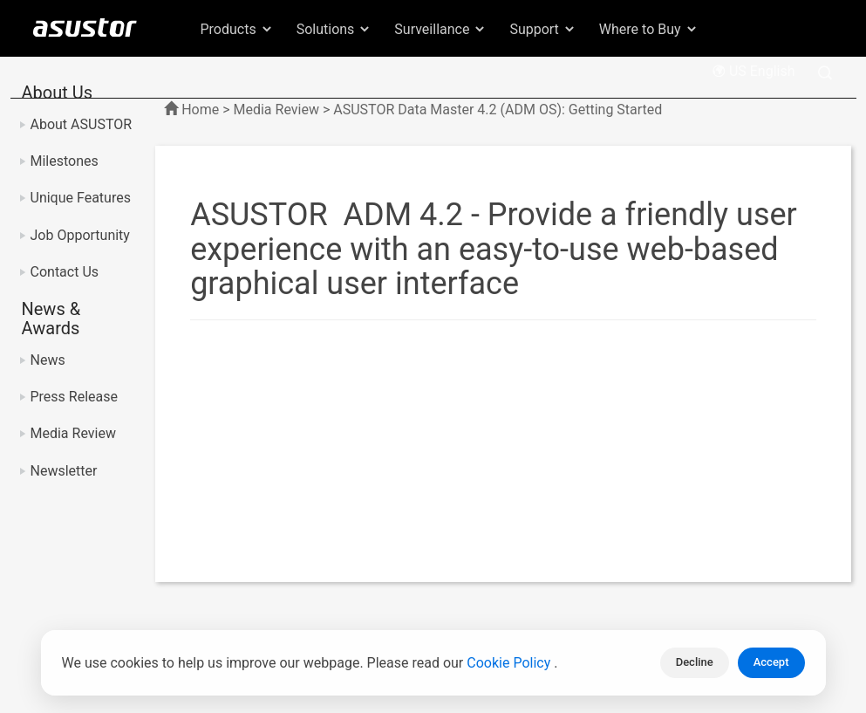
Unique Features (81, 197)
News (48, 360)
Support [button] (542, 29)
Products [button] (237, 29)
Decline (694, 661)
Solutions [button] (334, 29)
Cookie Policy (510, 663)
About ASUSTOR (82, 124)
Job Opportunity (80, 235)
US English (753, 71)
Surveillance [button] (440, 29)
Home (200, 109)
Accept (771, 661)
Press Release (75, 396)
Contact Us (65, 272)
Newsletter (64, 471)
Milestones (65, 161)
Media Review (73, 433)
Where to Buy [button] (649, 29)
